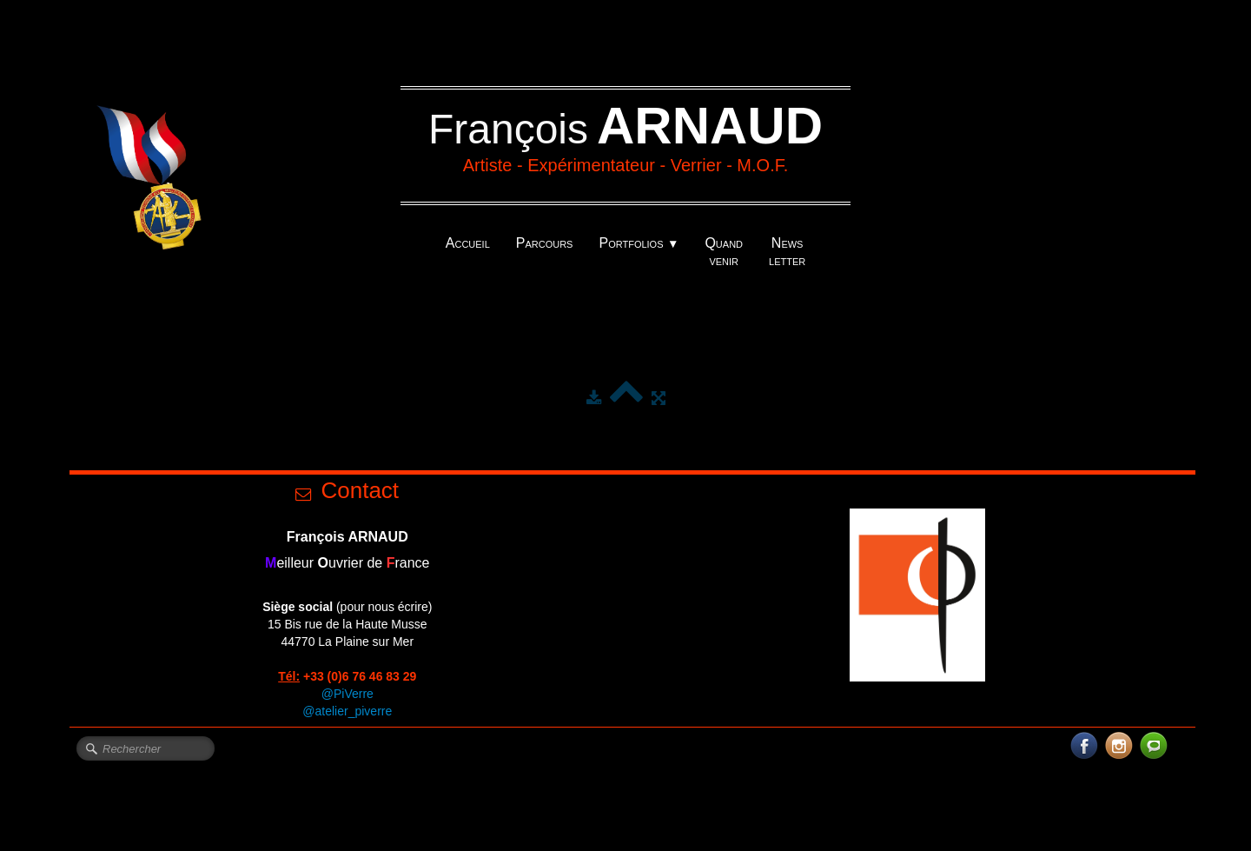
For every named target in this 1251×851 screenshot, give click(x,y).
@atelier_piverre (347, 711)
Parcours (544, 243)
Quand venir (724, 252)
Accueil (468, 243)
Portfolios (638, 243)
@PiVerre (347, 694)
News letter (787, 252)
